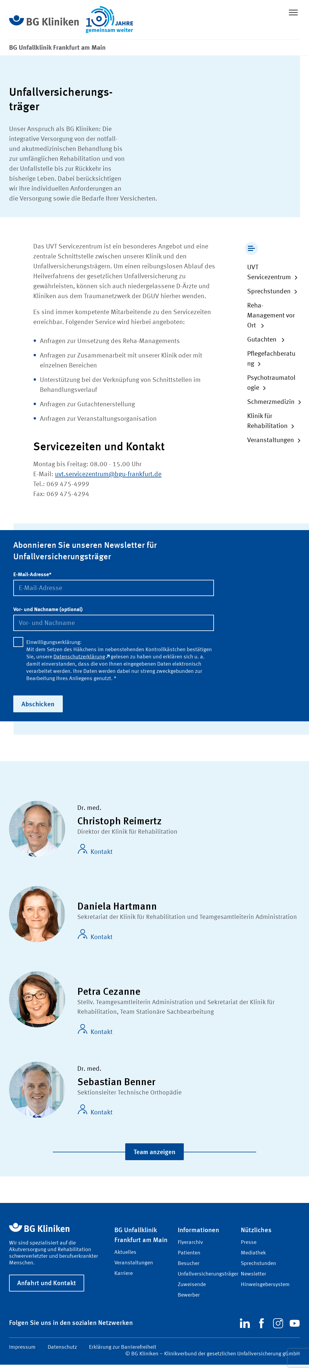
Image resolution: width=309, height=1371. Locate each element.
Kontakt (95, 850)
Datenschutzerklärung (81, 657)
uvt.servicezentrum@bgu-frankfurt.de (108, 474)
